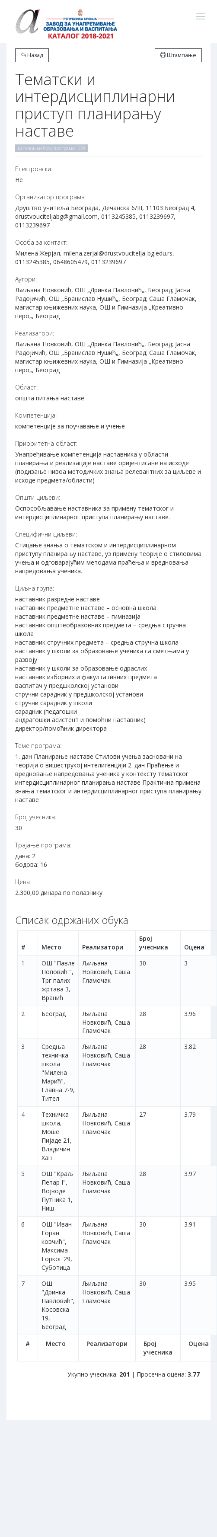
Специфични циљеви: (46, 534)
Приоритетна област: (46, 443)
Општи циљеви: (37, 497)
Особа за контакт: (41, 242)
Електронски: (33, 169)
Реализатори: (34, 333)
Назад (32, 55)
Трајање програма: (43, 845)
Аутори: (26, 279)
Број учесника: (35, 817)
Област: (26, 387)
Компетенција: (36, 415)
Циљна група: (34, 588)
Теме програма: (38, 745)
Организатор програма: (50, 197)
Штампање (178, 55)
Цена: (23, 882)
